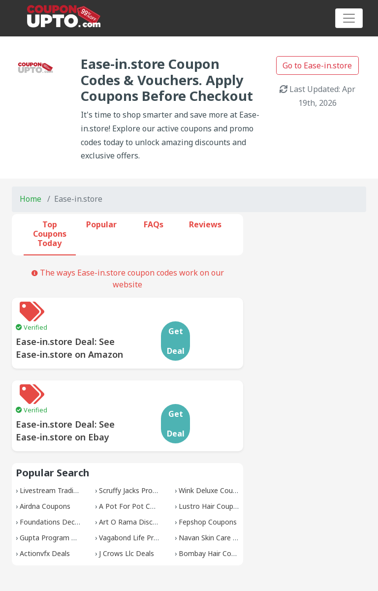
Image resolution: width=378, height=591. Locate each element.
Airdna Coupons (45, 466)
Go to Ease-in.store (317, 65)
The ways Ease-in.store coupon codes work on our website (128, 278)
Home (30, 198)
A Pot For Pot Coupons (136, 466)
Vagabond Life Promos (135, 498)
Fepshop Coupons (208, 482)
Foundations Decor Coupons (66, 482)
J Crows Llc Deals (126, 514)
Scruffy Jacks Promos (133, 451)
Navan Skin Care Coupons (220, 498)
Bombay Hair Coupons (215, 514)
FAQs (153, 224)
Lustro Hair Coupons (212, 466)
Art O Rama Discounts (135, 482)
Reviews (205, 224)
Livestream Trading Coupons (66, 451)
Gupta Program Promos (58, 498)
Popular (101, 224)
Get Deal (215, 321)
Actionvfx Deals (45, 514)
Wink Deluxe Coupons (214, 451)
